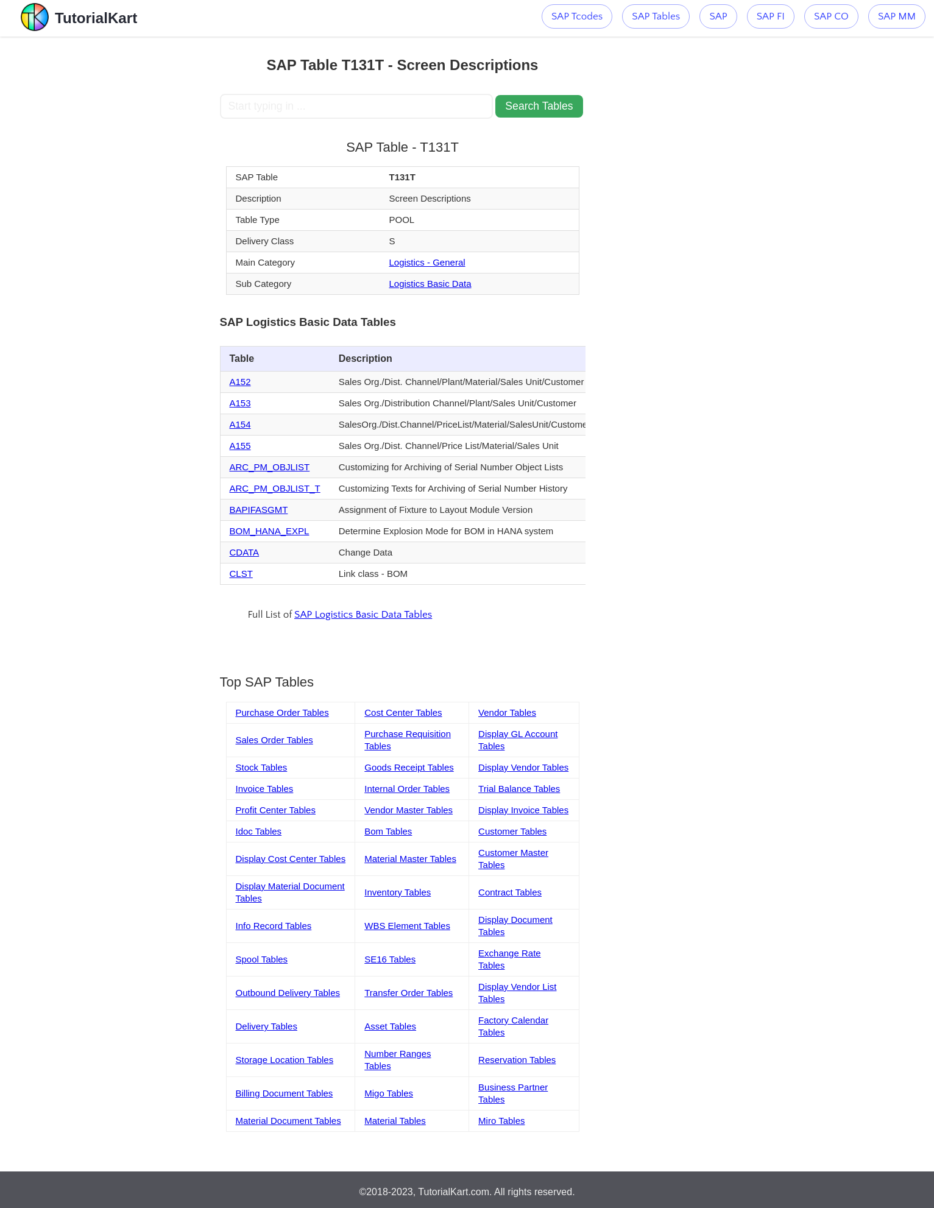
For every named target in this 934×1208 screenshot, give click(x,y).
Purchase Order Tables (282, 712)
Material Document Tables (288, 1120)
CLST (241, 573)
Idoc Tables (259, 831)
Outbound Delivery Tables (288, 992)
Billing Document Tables (284, 1093)
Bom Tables (388, 831)
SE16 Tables (390, 959)
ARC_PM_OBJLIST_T (275, 488)
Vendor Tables (507, 712)
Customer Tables (512, 831)
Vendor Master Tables (408, 810)
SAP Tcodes (577, 16)
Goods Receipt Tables (408, 767)
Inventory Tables (397, 892)
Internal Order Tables (407, 788)
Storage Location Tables (285, 1059)
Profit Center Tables (276, 810)
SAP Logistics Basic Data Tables (363, 614)
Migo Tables (388, 1093)
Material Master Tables (410, 858)
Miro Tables (501, 1120)
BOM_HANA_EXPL (270, 531)
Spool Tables (262, 959)
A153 (240, 403)
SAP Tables (656, 16)
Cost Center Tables (403, 712)
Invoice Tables (265, 788)
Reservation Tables (517, 1059)
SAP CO (831, 16)
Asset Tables (390, 1026)
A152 (240, 381)
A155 (240, 445)
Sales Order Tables (274, 740)
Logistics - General (427, 262)
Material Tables (395, 1120)
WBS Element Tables (407, 925)
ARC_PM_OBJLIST (270, 467)
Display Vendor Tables (523, 767)
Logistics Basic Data (430, 283)
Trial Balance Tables (519, 788)
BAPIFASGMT (259, 509)
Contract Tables (510, 892)
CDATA (245, 552)
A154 (240, 424)
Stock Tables (262, 767)
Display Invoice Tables (523, 810)
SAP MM (897, 16)
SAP (718, 16)
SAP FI (771, 16)
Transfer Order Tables (408, 992)
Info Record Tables (274, 925)
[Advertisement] (130, 219)
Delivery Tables (266, 1026)
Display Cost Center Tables (291, 858)
